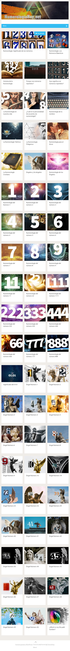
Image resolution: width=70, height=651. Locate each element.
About (35, 647)
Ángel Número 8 (55, 445)
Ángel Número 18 (55, 476)
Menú (4, 26)
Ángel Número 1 (32, 384)
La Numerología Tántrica (12, 142)
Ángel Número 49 (9, 627)
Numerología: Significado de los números (18, 51)
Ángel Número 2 (55, 384)
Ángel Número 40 (9, 536)
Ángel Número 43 (9, 566)
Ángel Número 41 (32, 536)
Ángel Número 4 (32, 415)
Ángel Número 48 (55, 597)
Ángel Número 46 (9, 597)
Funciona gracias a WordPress (23, 644)
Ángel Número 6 (9, 445)
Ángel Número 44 (32, 566)
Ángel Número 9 (9, 476)
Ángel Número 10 (32, 476)
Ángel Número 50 (32, 627)
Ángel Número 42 (55, 536)
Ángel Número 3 (9, 415)
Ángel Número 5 (55, 415)
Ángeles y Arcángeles (34, 172)
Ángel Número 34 (32, 506)
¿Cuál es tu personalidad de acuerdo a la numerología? (35, 114)
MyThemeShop (50, 644)
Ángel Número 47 (32, 597)
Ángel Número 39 (55, 506)
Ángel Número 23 (9, 506)
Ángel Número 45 (55, 566)
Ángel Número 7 (32, 445)
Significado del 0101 (10, 384)
